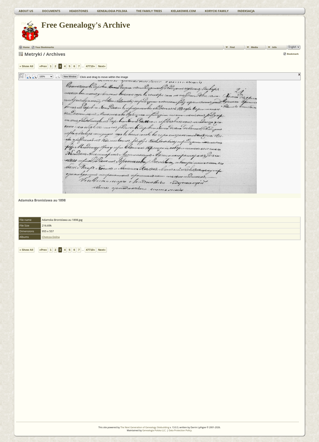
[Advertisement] (136, 346)
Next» (101, 66)
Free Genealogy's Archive (85, 25)
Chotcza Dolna (51, 237)
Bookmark (293, 53)
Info (274, 47)
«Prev (43, 66)
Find (232, 47)
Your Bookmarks (44, 47)
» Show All (26, 66)
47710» (90, 66)
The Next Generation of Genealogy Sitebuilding (144, 427)
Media (254, 47)
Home (26, 47)
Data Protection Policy (180, 430)
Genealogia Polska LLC (154, 430)
